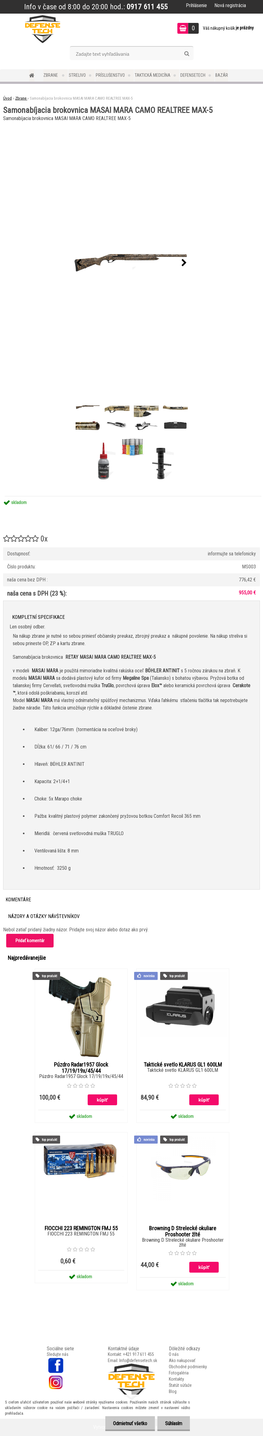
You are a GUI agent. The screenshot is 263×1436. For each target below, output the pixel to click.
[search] (186, 54)
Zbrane (51, 75)
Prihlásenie (196, 5)
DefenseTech (192, 75)
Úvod (7, 98)
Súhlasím (173, 1423)
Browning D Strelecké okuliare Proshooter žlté (182, 1231)
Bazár (221, 75)
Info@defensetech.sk (138, 1360)
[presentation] (78, 263)
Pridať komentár (29, 940)
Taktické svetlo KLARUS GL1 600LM (183, 1065)
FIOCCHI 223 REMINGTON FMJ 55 (81, 1228)
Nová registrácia (230, 5)
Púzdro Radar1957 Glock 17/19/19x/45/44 (81, 1068)
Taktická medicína (152, 75)
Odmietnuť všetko (130, 1423)
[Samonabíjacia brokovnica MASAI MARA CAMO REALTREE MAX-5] (131, 263)
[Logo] (42, 29)
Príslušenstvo (110, 75)
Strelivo (77, 75)
